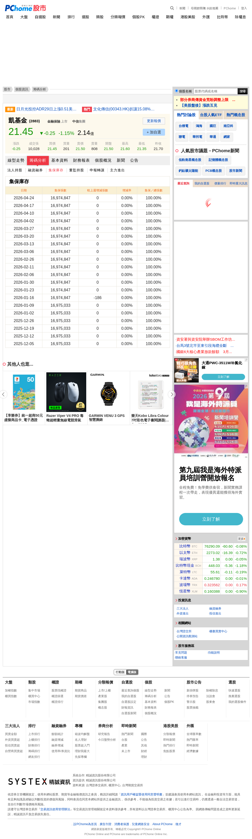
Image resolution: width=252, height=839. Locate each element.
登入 (244, 8)
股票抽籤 (192, 707)
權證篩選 (57, 696)
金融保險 (53, 121)
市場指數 (34, 702)
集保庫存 (56, 170)
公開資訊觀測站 (187, 636)
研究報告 (104, 734)
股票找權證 (59, 690)
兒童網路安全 (141, 824)
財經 (144, 751)
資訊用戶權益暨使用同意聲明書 (141, 794)
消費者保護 (121, 824)
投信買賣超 (12, 745)
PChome (230, 8)
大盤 (24, 16)
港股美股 (187, 16)
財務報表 (81, 160)
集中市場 (34, 690)
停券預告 (192, 696)
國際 (144, 734)
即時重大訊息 (239, 183)
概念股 (102, 707)
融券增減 (57, 745)
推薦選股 (234, 696)
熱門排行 (169, 745)
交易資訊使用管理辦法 (55, 809)
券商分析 (105, 726)
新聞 (182, 8)
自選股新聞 (128, 713)
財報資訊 (127, 707)
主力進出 (117, 170)
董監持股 (76, 170)
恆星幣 (185, 591)
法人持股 (14, 170)
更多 (241, 538)
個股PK (138, 16)
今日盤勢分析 (107, 739)
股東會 (210, 702)
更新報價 (154, 121)
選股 (85, 16)
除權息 (240, 16)
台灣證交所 (184, 631)
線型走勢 (16, 160)
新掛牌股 (192, 690)
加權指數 (11, 690)
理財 (144, 757)
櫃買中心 (34, 696)
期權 (169, 16)
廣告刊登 (106, 824)
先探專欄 (81, 757)
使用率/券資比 (61, 751)
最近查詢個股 (130, 690)
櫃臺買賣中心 (218, 631)
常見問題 (181, 652)
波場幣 (185, 585)
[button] (172, 394)
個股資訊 (21, 89)
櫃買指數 (11, 696)
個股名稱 (185, 91)
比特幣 (222, 16)
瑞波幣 (185, 559)
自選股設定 (128, 702)
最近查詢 (183, 183)
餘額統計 (57, 734)
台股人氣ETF (211, 115)
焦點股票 (169, 751)
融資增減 (57, 739)
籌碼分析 (37, 160)
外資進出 (183, 613)
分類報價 (118, 16)
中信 (75, 121)
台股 (124, 739)
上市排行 (34, 734)
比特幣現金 (185, 565)
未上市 (125, 751)
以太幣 (185, 552)
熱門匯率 (192, 739)
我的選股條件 (237, 702)
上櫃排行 (34, 739)
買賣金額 (11, 734)
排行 (71, 16)
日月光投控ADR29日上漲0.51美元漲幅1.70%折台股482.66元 (47, 109)
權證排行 (57, 702)
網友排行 (34, 757)
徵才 (178, 824)
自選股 (40, 16)
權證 (155, 16)
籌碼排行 (34, 751)
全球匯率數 (194, 734)
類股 (100, 16)
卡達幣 (185, 578)
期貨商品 (81, 690)
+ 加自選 (154, 132)
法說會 (210, 696)
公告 (134, 160)
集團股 (102, 702)
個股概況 (103, 160)
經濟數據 (192, 751)
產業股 (102, 696)
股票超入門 (82, 745)
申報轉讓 (97, 170)
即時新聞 (128, 726)
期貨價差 (81, 696)
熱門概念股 (235, 115)
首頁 (9, 16)
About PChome (162, 824)
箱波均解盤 (82, 734)
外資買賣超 (12, 739)
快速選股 (234, 690)
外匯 (206, 16)
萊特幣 (185, 572)
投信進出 (215, 613)
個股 (148, 682)
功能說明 (214, 652)
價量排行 (220, 183)
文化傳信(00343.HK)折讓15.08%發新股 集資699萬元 (124, 109)
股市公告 (194, 682)
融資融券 (35, 170)
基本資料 (59, 160)
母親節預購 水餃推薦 (204, 8)
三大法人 (183, 608)
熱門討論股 (186, 115)
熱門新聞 (127, 734)
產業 (124, 745)
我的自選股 (202, 183)
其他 (144, 745)
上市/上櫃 (104, 690)
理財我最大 (82, 751)
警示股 (191, 702)
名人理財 (81, 739)
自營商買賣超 (14, 751)
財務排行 (34, 745)
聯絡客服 (181, 657)
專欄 (78, 726)
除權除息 (212, 690)
